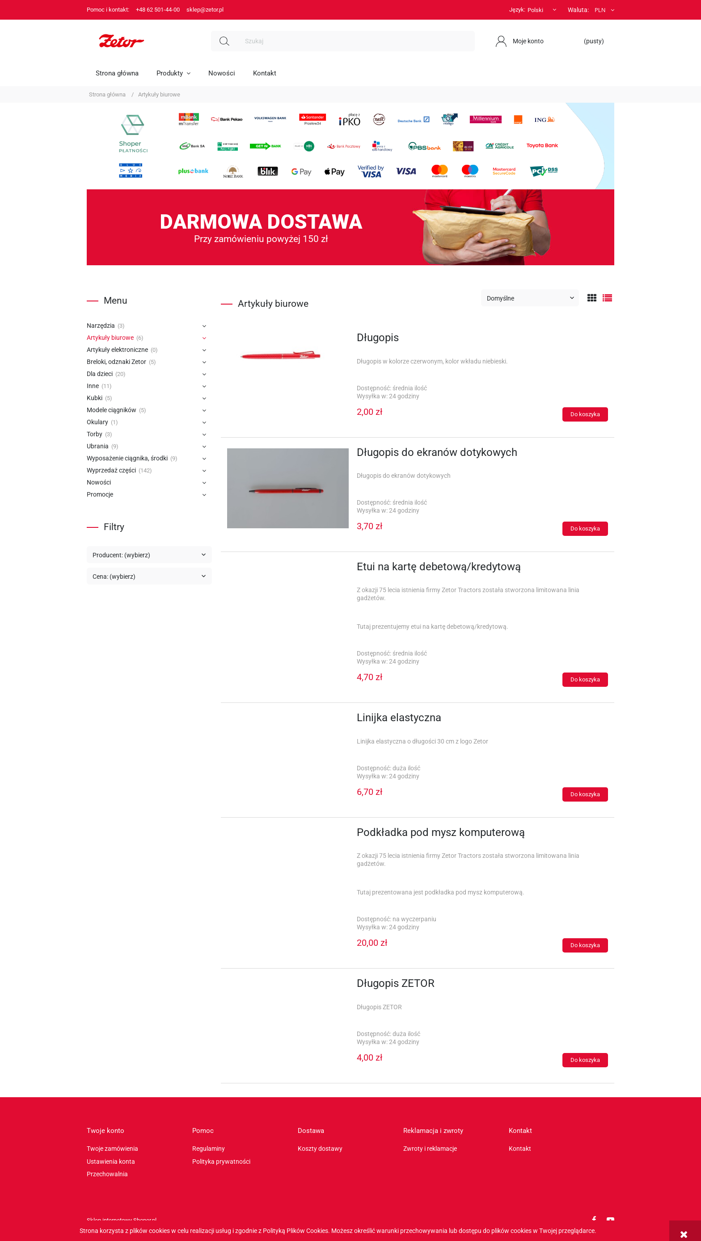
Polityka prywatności (221, 1161)
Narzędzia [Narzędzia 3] (101, 325)
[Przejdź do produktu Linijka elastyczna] (288, 720)
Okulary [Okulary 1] (97, 422)
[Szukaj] (224, 41)
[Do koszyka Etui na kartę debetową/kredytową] (585, 680)
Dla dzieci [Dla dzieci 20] (100, 373)
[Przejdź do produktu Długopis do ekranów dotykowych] (288, 488)
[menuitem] (117, 73)
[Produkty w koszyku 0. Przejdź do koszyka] (589, 41)
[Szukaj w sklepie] (356, 41)
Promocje (100, 494)
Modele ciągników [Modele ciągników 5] (111, 410)
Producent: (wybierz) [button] (121, 555)
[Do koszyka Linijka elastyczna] (585, 794)
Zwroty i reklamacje (430, 1148)
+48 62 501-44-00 (158, 9)
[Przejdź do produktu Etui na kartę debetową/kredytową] (288, 569)
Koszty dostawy (320, 1148)
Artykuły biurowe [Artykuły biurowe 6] (110, 337)
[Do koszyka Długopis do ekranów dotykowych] (585, 529)
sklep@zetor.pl (205, 9)
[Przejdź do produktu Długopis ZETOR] (288, 986)
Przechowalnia (107, 1174)
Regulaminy (208, 1148)
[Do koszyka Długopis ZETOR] (585, 1060)
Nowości (99, 482)
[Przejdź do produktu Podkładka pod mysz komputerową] (288, 835)
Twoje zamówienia (112, 1148)
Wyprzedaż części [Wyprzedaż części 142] (111, 470)
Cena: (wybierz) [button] (114, 576)
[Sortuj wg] (530, 297)
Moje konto (528, 41)
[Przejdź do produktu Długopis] (288, 360)
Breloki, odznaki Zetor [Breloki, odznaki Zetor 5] (116, 361)
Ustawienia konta (111, 1161)
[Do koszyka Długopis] (585, 414)
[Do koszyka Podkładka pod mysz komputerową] (585, 945)
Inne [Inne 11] (93, 385)
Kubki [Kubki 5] (94, 397)
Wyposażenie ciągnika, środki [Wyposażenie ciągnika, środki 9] (127, 458)
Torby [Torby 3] (94, 434)
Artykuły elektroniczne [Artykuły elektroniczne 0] (117, 349)
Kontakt (520, 1148)
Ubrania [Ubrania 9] (98, 446)
